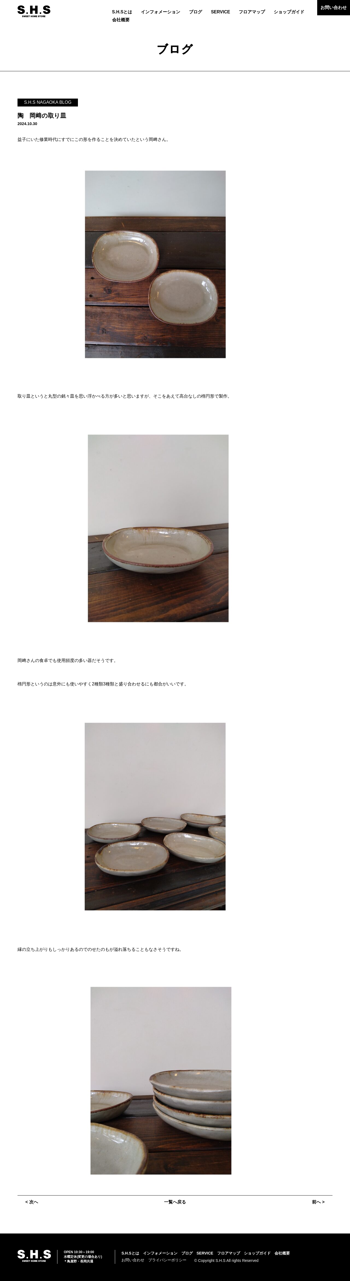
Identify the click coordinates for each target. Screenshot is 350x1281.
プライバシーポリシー (167, 1260)
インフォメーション (160, 12)
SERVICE (220, 12)
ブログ (195, 12)
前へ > (318, 1202)
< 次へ (31, 1202)
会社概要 (121, 19)
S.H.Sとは (122, 12)
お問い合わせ (333, 7)
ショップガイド (289, 12)
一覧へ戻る (175, 1202)
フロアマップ (252, 12)
